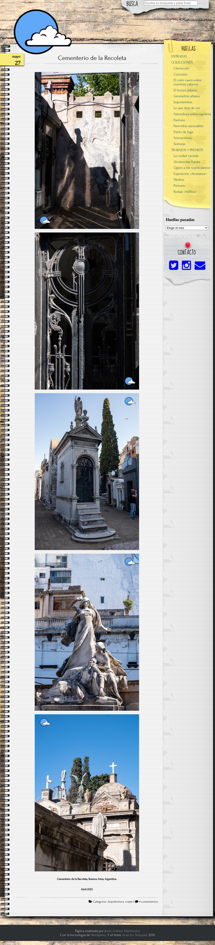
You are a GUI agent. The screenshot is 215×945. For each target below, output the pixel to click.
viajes (129, 901)
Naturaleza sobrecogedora (192, 114)
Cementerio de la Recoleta (92, 57)
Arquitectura (116, 901)
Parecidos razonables (189, 126)
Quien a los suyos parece (192, 168)
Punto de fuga (183, 132)
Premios (179, 186)
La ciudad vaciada (186, 156)
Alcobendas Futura (187, 162)
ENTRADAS (179, 56)
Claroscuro (181, 68)
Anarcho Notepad (134, 935)
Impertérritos (183, 102)
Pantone (179, 120)
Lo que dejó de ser (187, 108)
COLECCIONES (182, 62)
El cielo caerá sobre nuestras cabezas (188, 82)
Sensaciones (183, 138)
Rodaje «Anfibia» (185, 192)
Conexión (181, 74)
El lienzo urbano (185, 90)
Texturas (179, 144)
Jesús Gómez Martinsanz (122, 931)
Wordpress (98, 935)
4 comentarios (148, 901)
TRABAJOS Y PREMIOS (187, 150)
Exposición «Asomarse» (190, 174)
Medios (179, 180)
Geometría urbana (187, 96)
